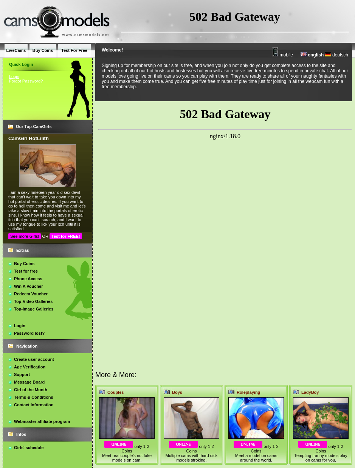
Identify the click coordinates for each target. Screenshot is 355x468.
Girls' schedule (28, 447)
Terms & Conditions (33, 397)
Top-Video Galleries (33, 301)
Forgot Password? (26, 81)
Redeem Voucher (31, 294)
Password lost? (29, 333)
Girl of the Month (30, 389)
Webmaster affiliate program (42, 421)
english (312, 55)
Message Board (29, 382)
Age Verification (29, 367)
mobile (283, 55)
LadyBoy (310, 392)
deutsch (336, 55)
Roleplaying (248, 392)
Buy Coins (24, 263)
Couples (115, 392)
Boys (177, 392)
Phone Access (28, 278)
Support (22, 374)
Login (14, 76)
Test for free (26, 271)
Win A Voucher (28, 286)
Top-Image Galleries (33, 309)
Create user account (34, 359)
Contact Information (34, 404)
